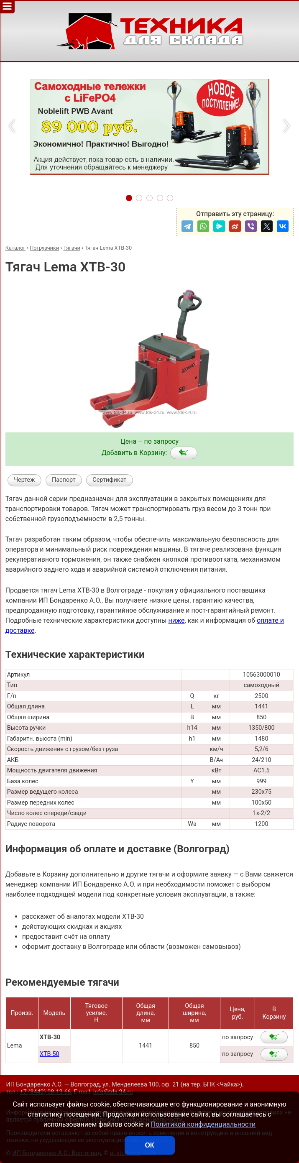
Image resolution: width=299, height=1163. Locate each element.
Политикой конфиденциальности (203, 1124)
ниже (176, 620)
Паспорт (64, 479)
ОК (149, 1145)
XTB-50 (49, 1054)
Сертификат (109, 479)
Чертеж (24, 479)
